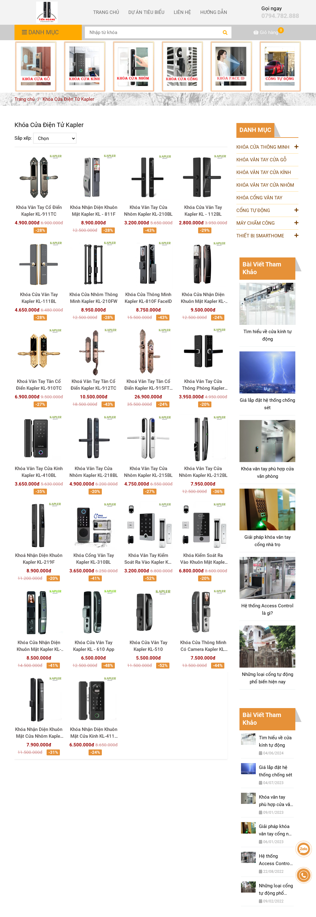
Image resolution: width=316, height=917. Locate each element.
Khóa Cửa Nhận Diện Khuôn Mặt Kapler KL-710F (39, 646)
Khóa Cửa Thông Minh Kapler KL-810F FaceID (148, 298)
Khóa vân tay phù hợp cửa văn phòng (267, 472)
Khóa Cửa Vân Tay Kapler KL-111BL (39, 298)
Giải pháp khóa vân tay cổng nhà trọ (267, 540)
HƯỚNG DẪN (213, 12)
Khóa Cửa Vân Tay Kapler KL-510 (148, 646)
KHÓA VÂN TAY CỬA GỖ (261, 160)
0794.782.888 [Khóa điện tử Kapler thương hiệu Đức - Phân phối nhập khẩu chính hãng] (280, 15)
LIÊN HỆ (182, 12)
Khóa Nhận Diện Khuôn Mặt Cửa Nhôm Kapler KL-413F (38, 733)
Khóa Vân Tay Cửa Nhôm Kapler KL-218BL (93, 472)
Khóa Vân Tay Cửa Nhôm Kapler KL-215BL (148, 472)
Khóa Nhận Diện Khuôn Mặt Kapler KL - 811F (93, 211)
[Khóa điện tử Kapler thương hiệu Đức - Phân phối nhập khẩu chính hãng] (268, 32)
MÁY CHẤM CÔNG (267, 222)
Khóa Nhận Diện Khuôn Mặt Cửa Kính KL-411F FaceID (93, 733)
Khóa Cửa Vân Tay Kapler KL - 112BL (203, 211)
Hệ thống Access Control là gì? (267, 609)
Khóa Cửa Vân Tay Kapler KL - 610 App (93, 646)
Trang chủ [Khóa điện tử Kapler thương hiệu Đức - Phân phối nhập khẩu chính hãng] (25, 99)
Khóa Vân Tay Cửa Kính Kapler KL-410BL (39, 472)
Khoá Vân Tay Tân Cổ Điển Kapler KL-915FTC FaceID (148, 385)
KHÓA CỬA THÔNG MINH (267, 146)
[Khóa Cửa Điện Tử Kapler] (47, 12)
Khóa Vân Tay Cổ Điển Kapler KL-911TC (39, 211)
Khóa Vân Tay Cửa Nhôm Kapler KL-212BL (203, 472)
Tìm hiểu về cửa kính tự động (267, 335)
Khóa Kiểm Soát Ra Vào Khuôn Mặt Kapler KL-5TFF (203, 559)
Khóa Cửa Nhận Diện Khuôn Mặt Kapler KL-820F (203, 298)
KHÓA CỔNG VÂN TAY (259, 198)
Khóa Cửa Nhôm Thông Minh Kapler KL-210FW (93, 298)
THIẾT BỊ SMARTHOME (267, 235)
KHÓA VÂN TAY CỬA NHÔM (265, 185)
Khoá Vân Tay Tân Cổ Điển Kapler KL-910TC (39, 385)
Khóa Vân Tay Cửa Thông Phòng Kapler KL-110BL (203, 385)
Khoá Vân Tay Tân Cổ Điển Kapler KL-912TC (93, 385)
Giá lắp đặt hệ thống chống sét (267, 403)
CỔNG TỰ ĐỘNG (267, 210)
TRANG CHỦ (106, 12)
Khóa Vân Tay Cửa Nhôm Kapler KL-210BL (148, 211)
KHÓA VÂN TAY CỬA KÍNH (263, 172)
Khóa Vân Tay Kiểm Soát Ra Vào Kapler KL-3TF (148, 559)
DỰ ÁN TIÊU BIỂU (146, 12)
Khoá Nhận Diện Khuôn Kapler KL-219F (38, 559)
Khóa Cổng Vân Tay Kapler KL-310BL (93, 559)
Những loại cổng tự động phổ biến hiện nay (267, 678)
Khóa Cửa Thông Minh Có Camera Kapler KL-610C (203, 646)
